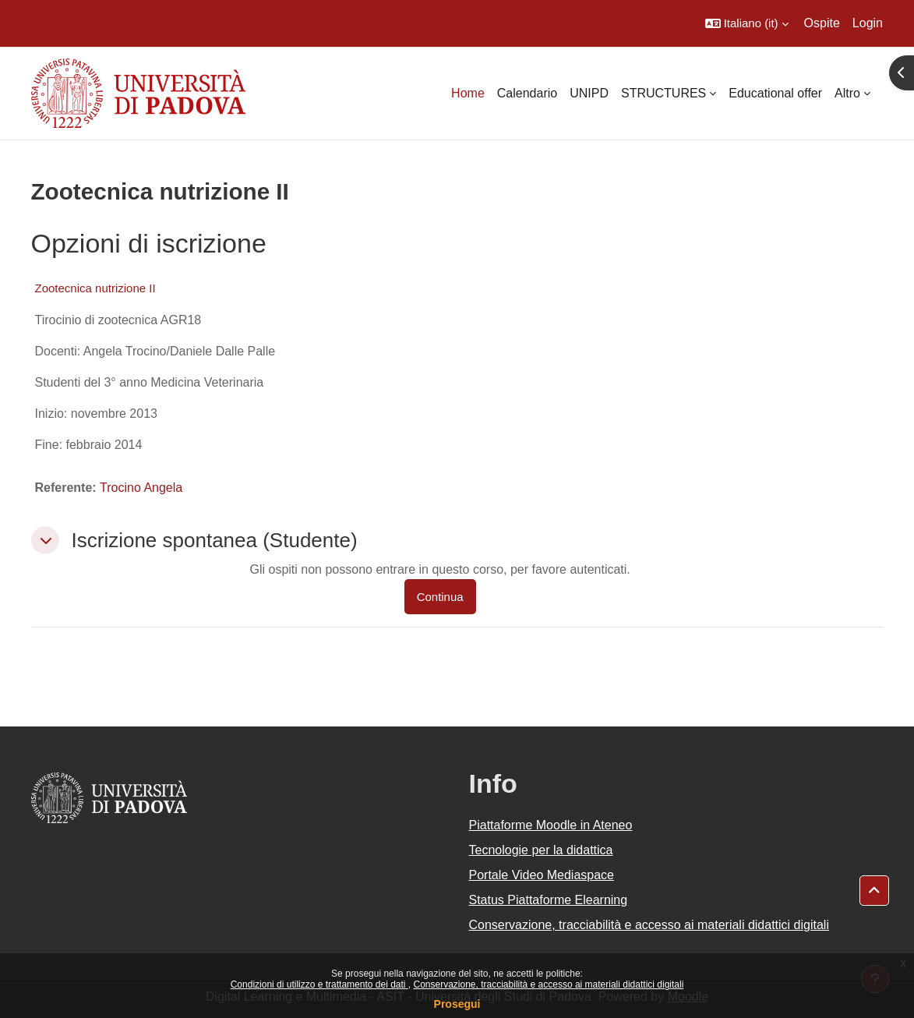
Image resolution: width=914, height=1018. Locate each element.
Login (867, 23)
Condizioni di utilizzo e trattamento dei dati (319, 984)
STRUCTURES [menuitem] (663, 93)
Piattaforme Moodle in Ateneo (551, 825)
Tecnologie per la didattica (541, 850)
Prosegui (457, 1004)
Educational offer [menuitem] (775, 93)
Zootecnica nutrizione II (95, 288)
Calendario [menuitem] (527, 93)
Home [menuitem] (468, 93)
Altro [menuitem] (847, 93)
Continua (440, 596)
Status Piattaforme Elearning (548, 900)
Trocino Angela (141, 487)
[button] (747, 23)
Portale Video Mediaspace (542, 875)
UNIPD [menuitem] (589, 93)
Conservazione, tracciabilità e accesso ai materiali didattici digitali (548, 984)
